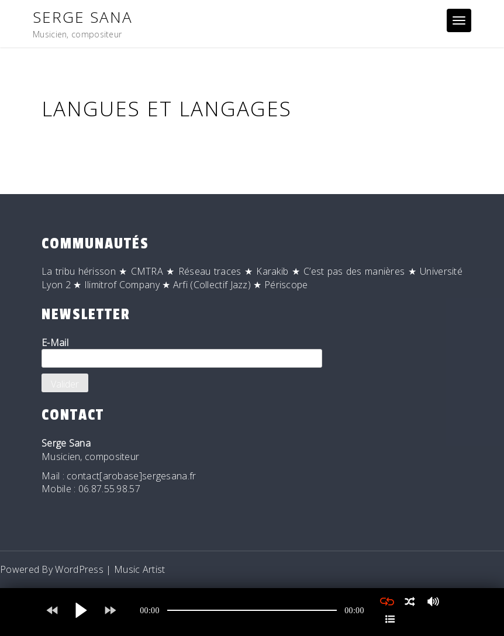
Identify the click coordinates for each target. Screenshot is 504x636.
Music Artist (139, 569)
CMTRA (147, 271)
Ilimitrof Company (122, 284)
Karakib (272, 271)
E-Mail (182, 352)
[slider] (252, 610)
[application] (252, 610)
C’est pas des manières (354, 271)
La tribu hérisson (79, 271)
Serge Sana (83, 16)
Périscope (286, 284)
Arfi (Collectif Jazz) (212, 284)
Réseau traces (209, 271)
